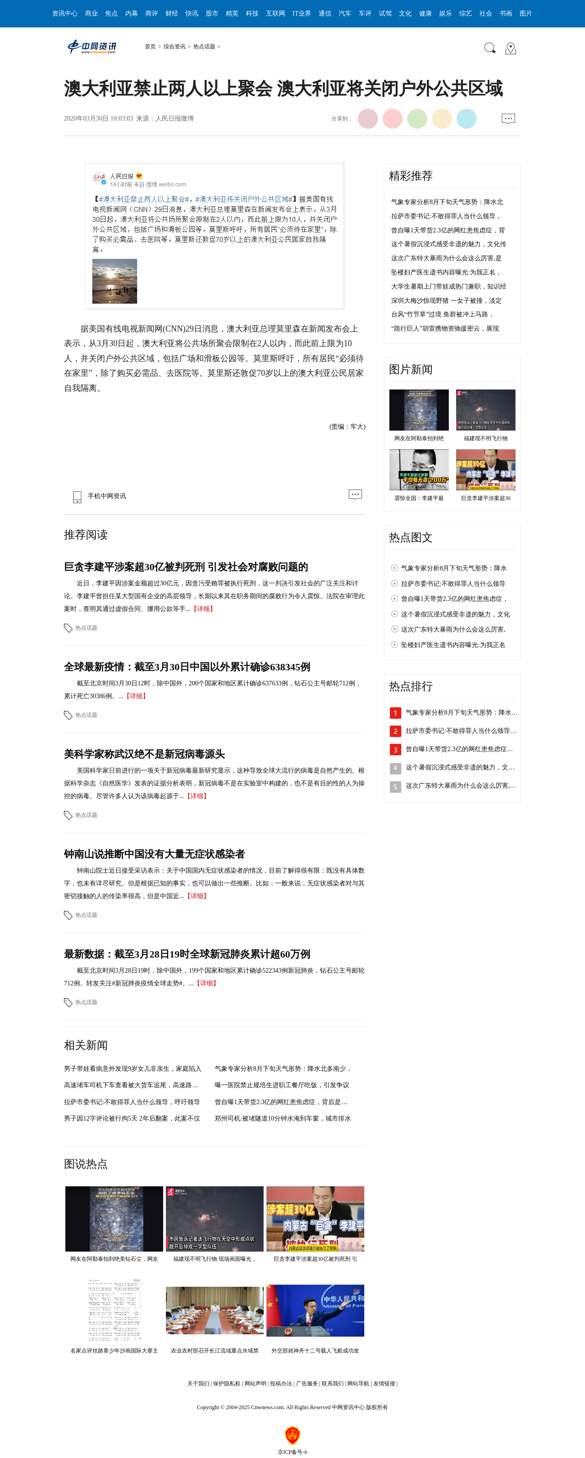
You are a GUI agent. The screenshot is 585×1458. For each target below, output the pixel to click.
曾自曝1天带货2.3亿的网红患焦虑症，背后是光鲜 (284, 1102)
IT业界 (301, 13)
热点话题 (204, 46)
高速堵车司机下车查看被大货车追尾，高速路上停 (134, 1085)
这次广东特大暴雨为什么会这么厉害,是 (446, 258)
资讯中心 (65, 13)
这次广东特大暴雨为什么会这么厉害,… (461, 785)
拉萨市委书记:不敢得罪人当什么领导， (446, 216)
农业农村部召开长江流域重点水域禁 (215, 1350)
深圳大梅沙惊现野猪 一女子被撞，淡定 (446, 300)
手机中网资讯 (97, 496)
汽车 (345, 13)
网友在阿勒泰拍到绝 (419, 438)
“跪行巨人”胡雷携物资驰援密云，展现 (445, 328)
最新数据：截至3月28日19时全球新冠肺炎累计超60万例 (187, 954)
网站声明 (255, 1383)
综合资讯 (175, 46)
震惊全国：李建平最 (419, 498)
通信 (325, 13)
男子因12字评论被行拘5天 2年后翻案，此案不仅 (132, 1118)
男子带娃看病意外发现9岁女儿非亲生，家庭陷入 (133, 1068)
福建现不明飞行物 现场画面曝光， (215, 1259)
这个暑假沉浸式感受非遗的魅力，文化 (455, 614)
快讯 (192, 13)
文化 (405, 13)
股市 (212, 13)
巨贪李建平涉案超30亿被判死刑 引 (315, 1259)
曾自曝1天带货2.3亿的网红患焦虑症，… (463, 749)
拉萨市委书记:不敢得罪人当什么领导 (453, 583)
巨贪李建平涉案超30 (486, 498)
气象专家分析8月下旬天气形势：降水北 (447, 202)
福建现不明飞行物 (486, 438)
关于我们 (198, 1383)
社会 (485, 13)
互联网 (275, 13)
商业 (91, 13)
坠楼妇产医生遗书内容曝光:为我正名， (446, 272)
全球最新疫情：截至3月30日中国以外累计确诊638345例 (187, 667)
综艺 (465, 13)
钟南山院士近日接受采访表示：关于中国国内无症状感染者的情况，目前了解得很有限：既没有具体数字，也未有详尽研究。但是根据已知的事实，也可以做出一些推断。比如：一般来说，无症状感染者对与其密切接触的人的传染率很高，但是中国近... (214, 883)
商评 (151, 13)
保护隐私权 (226, 1383)
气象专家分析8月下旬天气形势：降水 (454, 568)
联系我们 (333, 1383)
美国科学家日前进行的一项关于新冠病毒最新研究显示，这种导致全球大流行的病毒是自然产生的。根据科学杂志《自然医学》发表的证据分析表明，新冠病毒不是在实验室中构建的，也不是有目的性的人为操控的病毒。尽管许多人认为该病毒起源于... (214, 783)
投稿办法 (281, 1383)
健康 (425, 13)
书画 (506, 13)
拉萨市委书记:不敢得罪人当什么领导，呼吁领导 (132, 1102)
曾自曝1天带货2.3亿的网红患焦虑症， (455, 598)
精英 (232, 13)
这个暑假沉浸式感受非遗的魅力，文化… (463, 767)
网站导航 (358, 1383)
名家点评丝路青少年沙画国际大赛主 (114, 1350)
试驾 (385, 13)
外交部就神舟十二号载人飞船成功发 (315, 1350)
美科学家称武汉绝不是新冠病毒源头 (144, 754)
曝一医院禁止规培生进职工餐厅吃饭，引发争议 (282, 1085)
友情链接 (384, 1383)
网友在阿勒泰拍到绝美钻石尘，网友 (114, 1259)
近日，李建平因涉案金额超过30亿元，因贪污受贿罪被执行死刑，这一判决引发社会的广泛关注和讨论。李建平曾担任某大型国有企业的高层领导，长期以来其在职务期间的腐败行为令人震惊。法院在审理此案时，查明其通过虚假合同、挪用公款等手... (214, 596)
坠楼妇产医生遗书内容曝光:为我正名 (453, 645)
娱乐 (445, 13)
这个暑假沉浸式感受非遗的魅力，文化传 (448, 244)
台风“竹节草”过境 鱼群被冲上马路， (443, 314)
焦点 (111, 13)
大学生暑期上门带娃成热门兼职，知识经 (448, 286)
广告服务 (307, 1383)
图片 (526, 13)
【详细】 (203, 608)
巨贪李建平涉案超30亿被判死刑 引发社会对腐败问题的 (186, 567)
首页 (150, 46)
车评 (365, 13)
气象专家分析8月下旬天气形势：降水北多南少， (283, 1068)
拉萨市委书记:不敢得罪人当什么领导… (461, 730)
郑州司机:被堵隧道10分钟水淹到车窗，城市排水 (283, 1118)
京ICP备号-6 (293, 1452)
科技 (252, 13)
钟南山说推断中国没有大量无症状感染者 (154, 854)
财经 (171, 13)
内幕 (131, 13)
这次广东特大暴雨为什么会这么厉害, (453, 629)
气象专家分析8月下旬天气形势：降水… (462, 712)
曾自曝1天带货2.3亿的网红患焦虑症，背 (448, 230)
